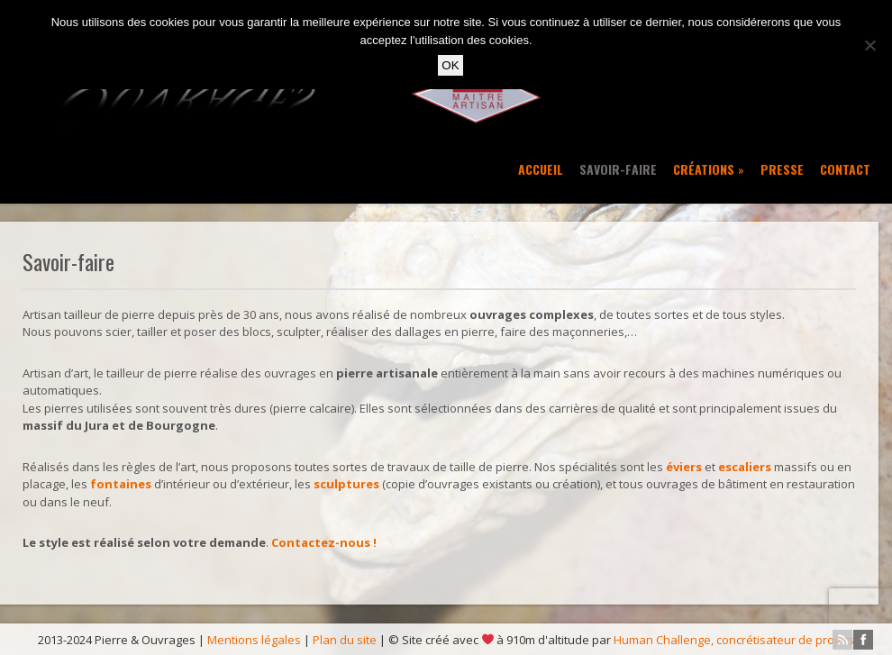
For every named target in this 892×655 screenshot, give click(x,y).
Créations (708, 168)
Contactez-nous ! (324, 542)
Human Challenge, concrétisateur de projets (734, 640)
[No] (869, 45)
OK (450, 65)
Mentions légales (254, 640)
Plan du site (345, 640)
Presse (782, 168)
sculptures (346, 484)
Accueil (540, 168)
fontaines (120, 484)
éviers (684, 467)
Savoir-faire (618, 168)
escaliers (744, 467)
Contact (845, 168)
